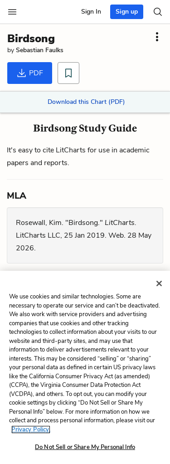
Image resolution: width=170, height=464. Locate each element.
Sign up (127, 11)
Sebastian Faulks (39, 50)
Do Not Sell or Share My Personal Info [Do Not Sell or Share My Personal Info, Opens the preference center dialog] (85, 447)
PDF (29, 73)
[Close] (159, 283)
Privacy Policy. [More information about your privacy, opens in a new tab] (30, 429)
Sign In (91, 11)
